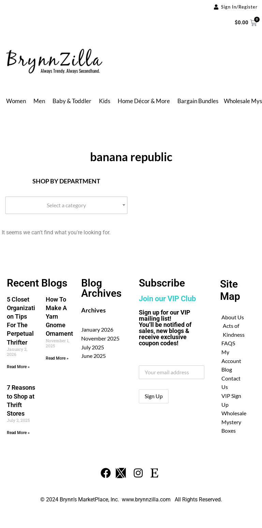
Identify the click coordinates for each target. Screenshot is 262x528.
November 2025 (100, 338)
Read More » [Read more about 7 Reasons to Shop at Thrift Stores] (18, 432)
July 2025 (92, 347)
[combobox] (66, 205)
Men (39, 101)
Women (16, 101)
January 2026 (97, 329)
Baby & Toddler (72, 101)
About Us (232, 317)
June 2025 (93, 355)
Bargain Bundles (197, 101)
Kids (104, 101)
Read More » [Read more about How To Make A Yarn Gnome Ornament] (57, 358)
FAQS (228, 343)
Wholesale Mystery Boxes (233, 422)
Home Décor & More (144, 101)
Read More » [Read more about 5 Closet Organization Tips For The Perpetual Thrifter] (18, 366)
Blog (226, 369)
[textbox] (66, 205)
